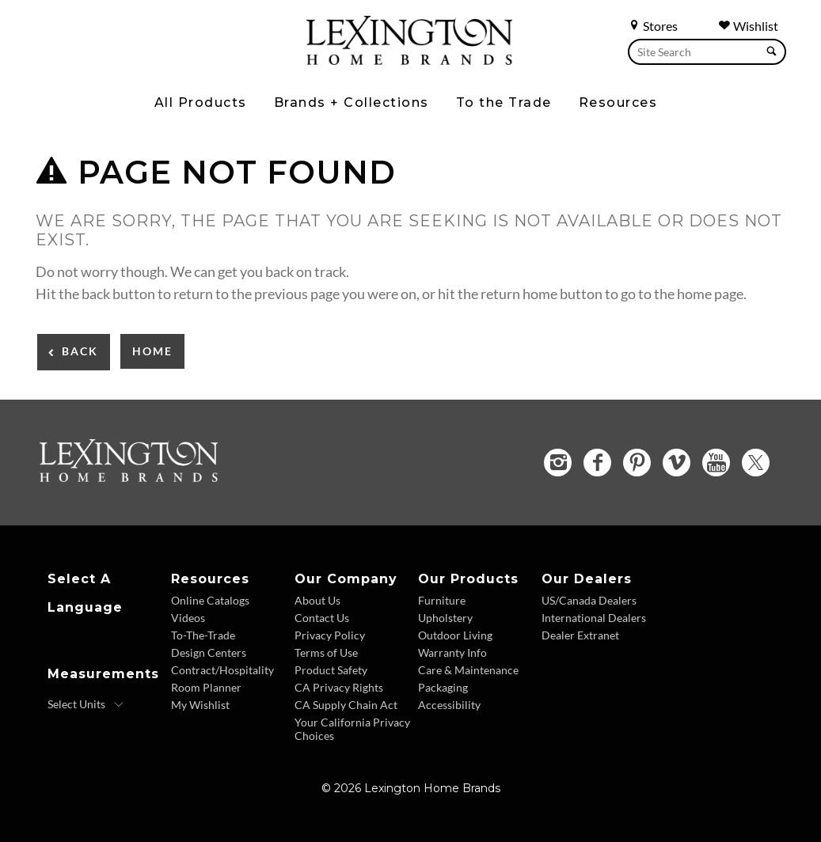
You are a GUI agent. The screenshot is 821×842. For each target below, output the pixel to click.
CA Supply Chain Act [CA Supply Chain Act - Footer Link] (346, 704)
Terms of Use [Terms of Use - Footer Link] (326, 652)
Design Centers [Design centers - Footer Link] (208, 652)
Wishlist (748, 25)
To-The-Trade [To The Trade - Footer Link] (203, 635)
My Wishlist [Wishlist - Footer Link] (200, 704)
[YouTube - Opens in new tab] (716, 462)
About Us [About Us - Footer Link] (317, 600)
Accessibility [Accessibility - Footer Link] (449, 704)
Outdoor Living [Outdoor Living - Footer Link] (455, 635)
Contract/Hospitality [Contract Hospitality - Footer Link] (222, 670)
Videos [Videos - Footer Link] (188, 617)
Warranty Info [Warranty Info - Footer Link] (452, 652)
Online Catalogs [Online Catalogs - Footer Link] (210, 600)
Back (80, 351)
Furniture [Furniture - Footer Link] (442, 600)
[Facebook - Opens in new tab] (597, 462)
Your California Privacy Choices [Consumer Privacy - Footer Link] (352, 728)
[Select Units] (86, 704)
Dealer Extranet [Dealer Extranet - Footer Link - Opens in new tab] (580, 635)
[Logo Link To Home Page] (409, 59)
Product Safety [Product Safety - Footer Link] (331, 670)
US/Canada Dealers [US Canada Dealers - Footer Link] (589, 600)
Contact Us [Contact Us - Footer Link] (322, 617)
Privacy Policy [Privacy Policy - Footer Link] (330, 635)
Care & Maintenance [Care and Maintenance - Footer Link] (468, 670)
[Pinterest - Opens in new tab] (637, 462)
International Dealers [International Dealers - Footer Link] (594, 617)
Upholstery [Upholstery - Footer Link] (445, 617)
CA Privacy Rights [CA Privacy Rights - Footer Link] (339, 687)
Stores (653, 25)
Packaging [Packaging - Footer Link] (443, 687)
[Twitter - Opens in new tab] (756, 462)
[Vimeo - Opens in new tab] (676, 462)
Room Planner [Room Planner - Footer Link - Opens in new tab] (206, 687)
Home (152, 351)
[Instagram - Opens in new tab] (558, 462)
